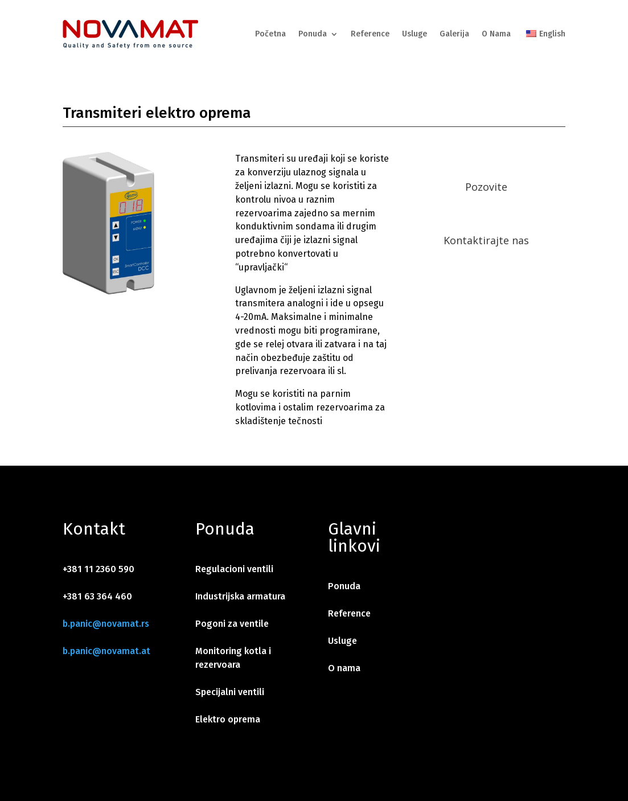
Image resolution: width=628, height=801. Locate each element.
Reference (370, 34)
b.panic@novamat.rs (106, 623)
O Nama (496, 34)
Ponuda (312, 34)
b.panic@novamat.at (106, 651)
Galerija (454, 34)
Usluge (414, 34)
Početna (270, 34)
